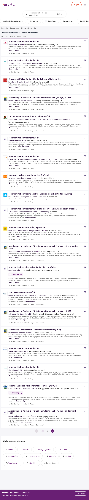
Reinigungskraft (44, 449)
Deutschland (14, 28)
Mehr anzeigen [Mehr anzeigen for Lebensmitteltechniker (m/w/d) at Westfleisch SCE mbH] (23, 147)
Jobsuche (4, 28)
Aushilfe (52, 456)
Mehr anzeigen (50, 463)
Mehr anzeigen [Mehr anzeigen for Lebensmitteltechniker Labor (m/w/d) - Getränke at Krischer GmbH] (13, 282)
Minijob (68, 456)
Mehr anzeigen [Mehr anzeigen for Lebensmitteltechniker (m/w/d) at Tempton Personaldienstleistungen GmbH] (13, 69)
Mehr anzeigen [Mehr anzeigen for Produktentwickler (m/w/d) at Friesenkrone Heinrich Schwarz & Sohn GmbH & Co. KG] (29, 301)
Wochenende (13, 463)
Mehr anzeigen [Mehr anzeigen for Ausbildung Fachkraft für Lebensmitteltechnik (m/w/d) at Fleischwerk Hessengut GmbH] (13, 338)
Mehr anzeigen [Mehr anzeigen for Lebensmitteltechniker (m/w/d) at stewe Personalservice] (16, 357)
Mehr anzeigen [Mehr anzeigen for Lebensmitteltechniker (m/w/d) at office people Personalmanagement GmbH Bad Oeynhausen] (13, 165)
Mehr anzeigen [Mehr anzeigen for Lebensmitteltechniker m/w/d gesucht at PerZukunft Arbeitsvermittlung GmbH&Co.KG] (22, 236)
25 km (60, 14)
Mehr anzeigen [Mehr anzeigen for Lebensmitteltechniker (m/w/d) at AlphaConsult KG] (13, 376)
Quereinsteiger (34, 456)
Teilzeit (26, 449)
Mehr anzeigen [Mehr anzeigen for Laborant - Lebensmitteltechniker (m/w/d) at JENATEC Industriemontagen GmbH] (13, 184)
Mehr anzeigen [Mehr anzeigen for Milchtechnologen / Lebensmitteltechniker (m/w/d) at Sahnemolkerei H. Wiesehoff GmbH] (21, 401)
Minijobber (33, 463)
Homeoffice (13, 456)
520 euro (63, 449)
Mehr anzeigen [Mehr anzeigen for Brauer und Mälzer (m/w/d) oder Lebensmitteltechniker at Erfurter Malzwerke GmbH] (13, 88)
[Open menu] (84, 4)
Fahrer (11, 449)
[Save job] (85, 41)
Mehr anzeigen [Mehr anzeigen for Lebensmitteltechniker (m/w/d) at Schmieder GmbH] (13, 50)
